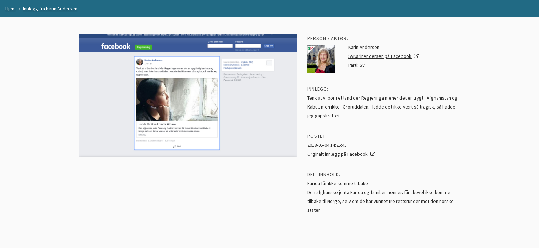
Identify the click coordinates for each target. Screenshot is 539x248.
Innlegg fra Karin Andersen (50, 9)
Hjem (11, 9)
